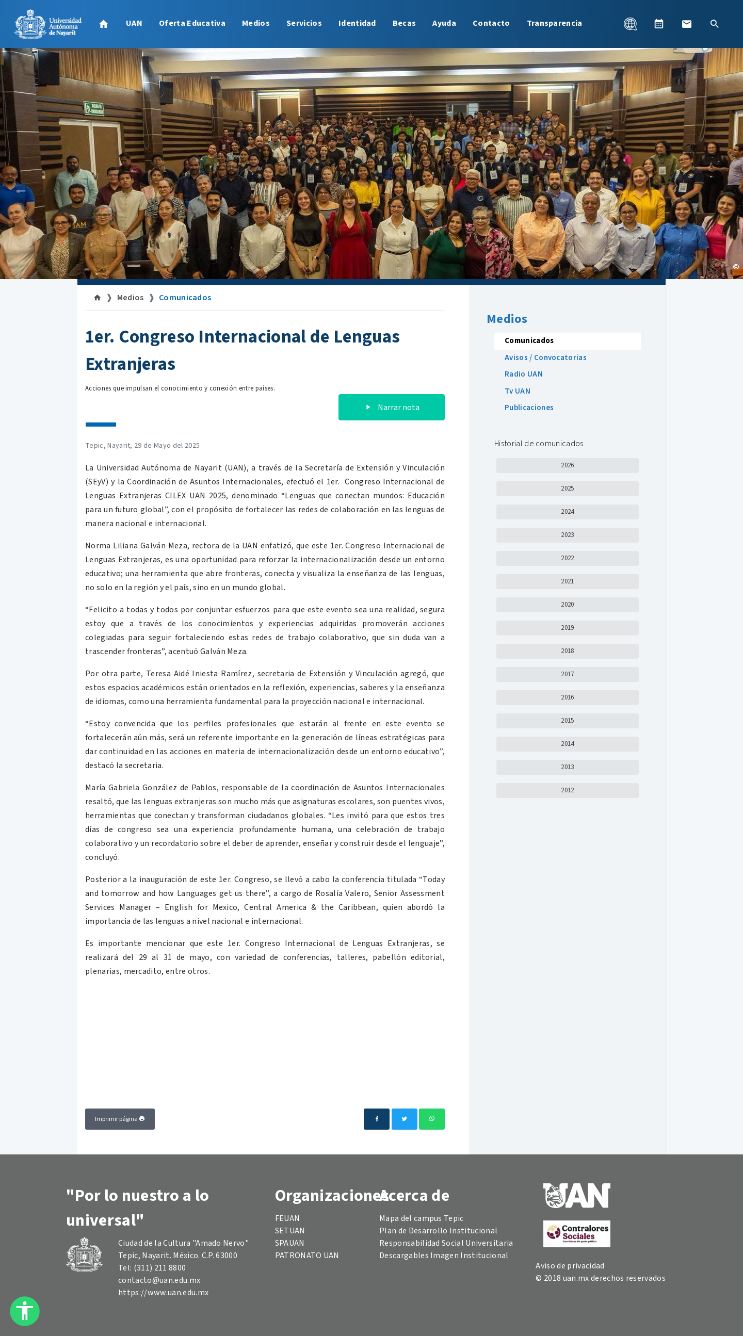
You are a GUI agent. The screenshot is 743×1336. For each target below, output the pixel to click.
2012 (567, 790)
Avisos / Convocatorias (546, 357)
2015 (567, 720)
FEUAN (287, 1218)
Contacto (491, 23)
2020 (567, 604)
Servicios (304, 23)
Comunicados (185, 297)
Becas (404, 23)
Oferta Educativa (192, 23)
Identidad (357, 23)
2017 (567, 674)
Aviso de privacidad (570, 1266)
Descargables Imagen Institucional (444, 1255)
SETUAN (290, 1230)
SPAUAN (290, 1243)
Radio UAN (524, 374)
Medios (256, 23)
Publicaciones (529, 407)
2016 (567, 697)
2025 (567, 488)
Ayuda (444, 23)
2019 (567, 627)
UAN (134, 23)
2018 (567, 651)
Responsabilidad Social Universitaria (446, 1243)
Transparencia (555, 23)
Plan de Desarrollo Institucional (438, 1230)
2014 (567, 743)
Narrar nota (391, 407)
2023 (567, 535)
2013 (567, 767)
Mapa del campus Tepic (421, 1218)
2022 (567, 558)
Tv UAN (517, 391)
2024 (567, 511)
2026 (567, 465)
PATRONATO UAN (307, 1255)
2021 (567, 581)
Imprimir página (120, 1119)
